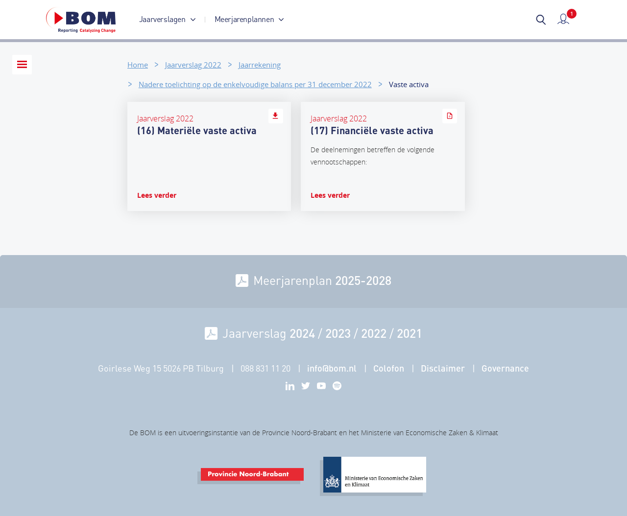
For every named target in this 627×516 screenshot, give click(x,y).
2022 (373, 333)
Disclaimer (443, 368)
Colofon (388, 368)
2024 (302, 333)
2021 (409, 333)
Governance (505, 368)
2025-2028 (363, 280)
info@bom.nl (332, 368)
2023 (338, 333)
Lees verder (156, 195)
